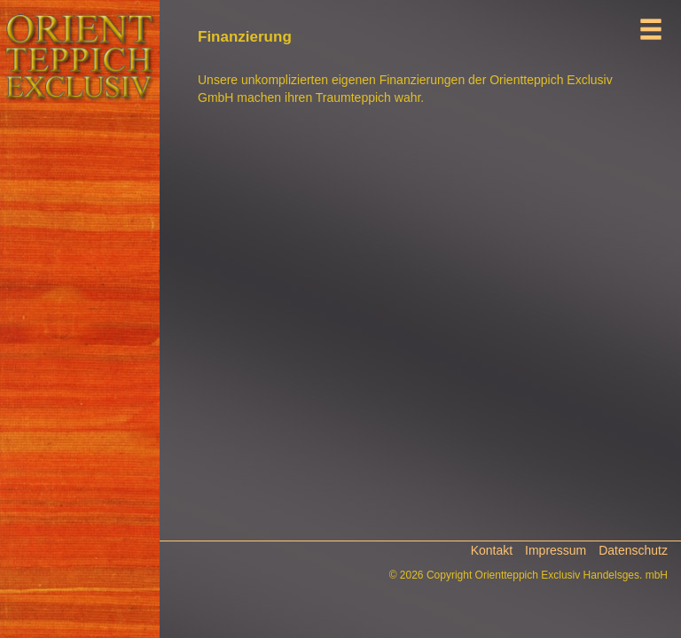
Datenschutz (633, 550)
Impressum (555, 550)
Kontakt (492, 550)
